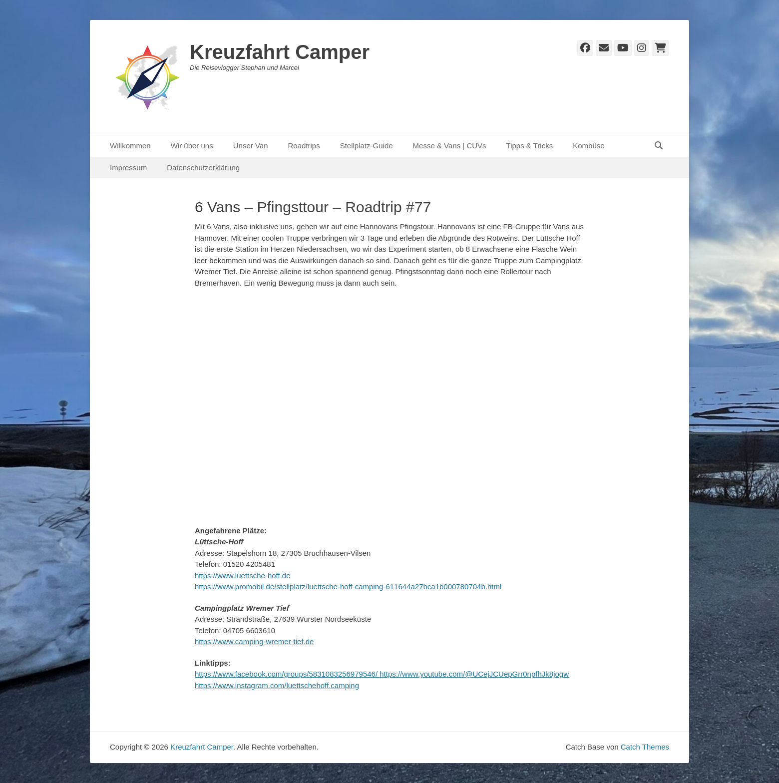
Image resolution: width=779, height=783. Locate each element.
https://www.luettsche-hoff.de (243, 575)
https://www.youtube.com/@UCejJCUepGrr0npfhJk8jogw (474, 674)
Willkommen (130, 145)
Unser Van (250, 145)
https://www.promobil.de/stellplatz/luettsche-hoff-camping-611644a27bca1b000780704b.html (348, 586)
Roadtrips (304, 145)
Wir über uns (192, 145)
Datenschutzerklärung (203, 167)
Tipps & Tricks (529, 145)
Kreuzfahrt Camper (280, 52)
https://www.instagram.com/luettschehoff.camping (277, 685)
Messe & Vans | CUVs (449, 145)
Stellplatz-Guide (366, 145)
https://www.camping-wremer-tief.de (254, 641)
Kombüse (588, 145)
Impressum (128, 167)
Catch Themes (645, 747)
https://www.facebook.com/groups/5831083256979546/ (287, 674)
